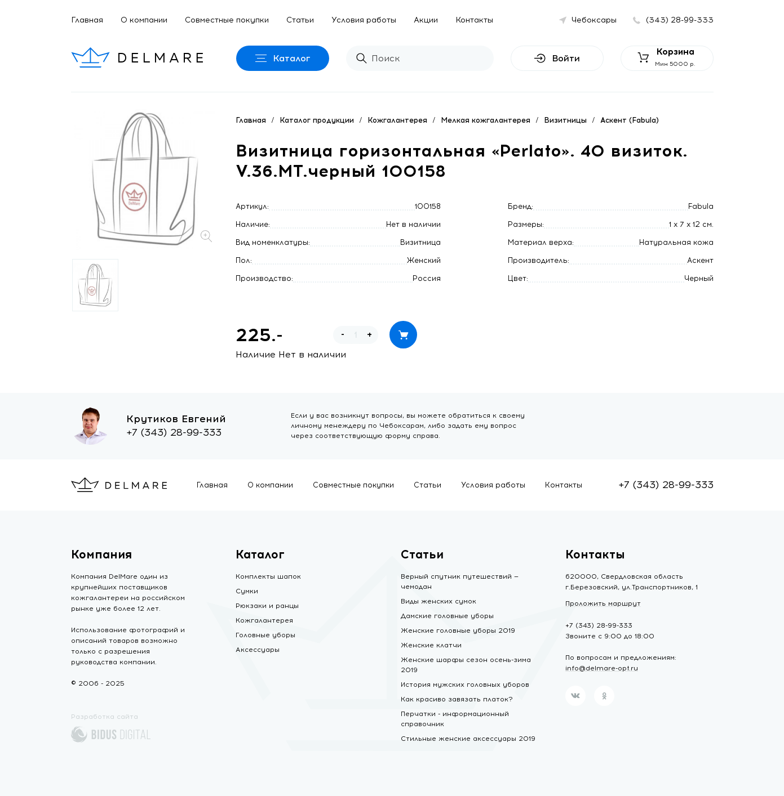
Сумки (247, 591)
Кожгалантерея (397, 120)
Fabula (701, 206)
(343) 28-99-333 (680, 20)
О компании (144, 20)
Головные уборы (265, 635)
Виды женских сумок (438, 601)
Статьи (300, 20)
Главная (87, 20)
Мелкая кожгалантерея (485, 120)
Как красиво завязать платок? (457, 699)
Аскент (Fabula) (629, 120)
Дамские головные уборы (447, 616)
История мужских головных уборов (465, 684)
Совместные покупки (227, 20)
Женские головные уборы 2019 (458, 630)
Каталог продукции (317, 120)
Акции (426, 20)
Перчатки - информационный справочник (455, 719)
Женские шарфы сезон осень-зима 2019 (466, 665)
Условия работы (363, 20)
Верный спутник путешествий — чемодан (460, 582)
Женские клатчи (431, 645)
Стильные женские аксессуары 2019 (468, 739)
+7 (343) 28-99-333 (174, 432)
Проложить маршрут (603, 603)
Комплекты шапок (268, 576)
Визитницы (565, 120)
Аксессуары (258, 650)
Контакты (474, 20)
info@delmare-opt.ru (601, 668)
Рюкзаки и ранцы (267, 606)
